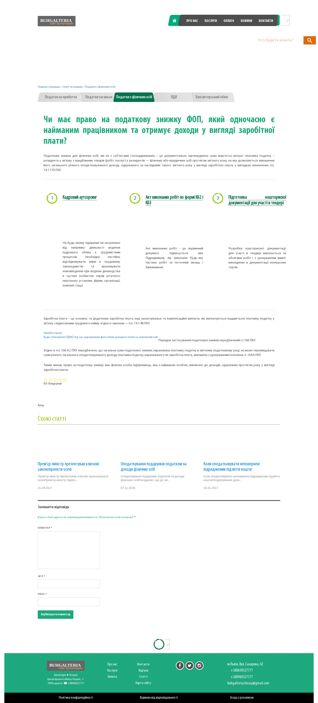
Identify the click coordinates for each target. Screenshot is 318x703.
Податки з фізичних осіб (100, 87)
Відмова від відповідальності (159, 698)
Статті (143, 677)
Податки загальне (99, 97)
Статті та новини (72, 87)
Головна (177, 21)
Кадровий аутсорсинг (80, 197)
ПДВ (174, 97)
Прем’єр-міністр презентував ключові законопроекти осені (68, 467)
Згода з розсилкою (242, 698)
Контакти (266, 21)
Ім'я (41, 576)
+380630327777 (211, 31)
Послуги (211, 21)
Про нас (192, 21)
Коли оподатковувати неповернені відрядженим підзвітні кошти (232, 467)
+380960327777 (257, 31)
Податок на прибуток (61, 97)
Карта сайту (143, 683)
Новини (246, 21)
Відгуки (143, 671)
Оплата (228, 21)
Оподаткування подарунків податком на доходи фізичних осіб (154, 467)
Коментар (45, 527)
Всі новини (250, 97)
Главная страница (49, 87)
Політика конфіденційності (76, 698)
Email (42, 594)
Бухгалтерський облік (212, 97)
